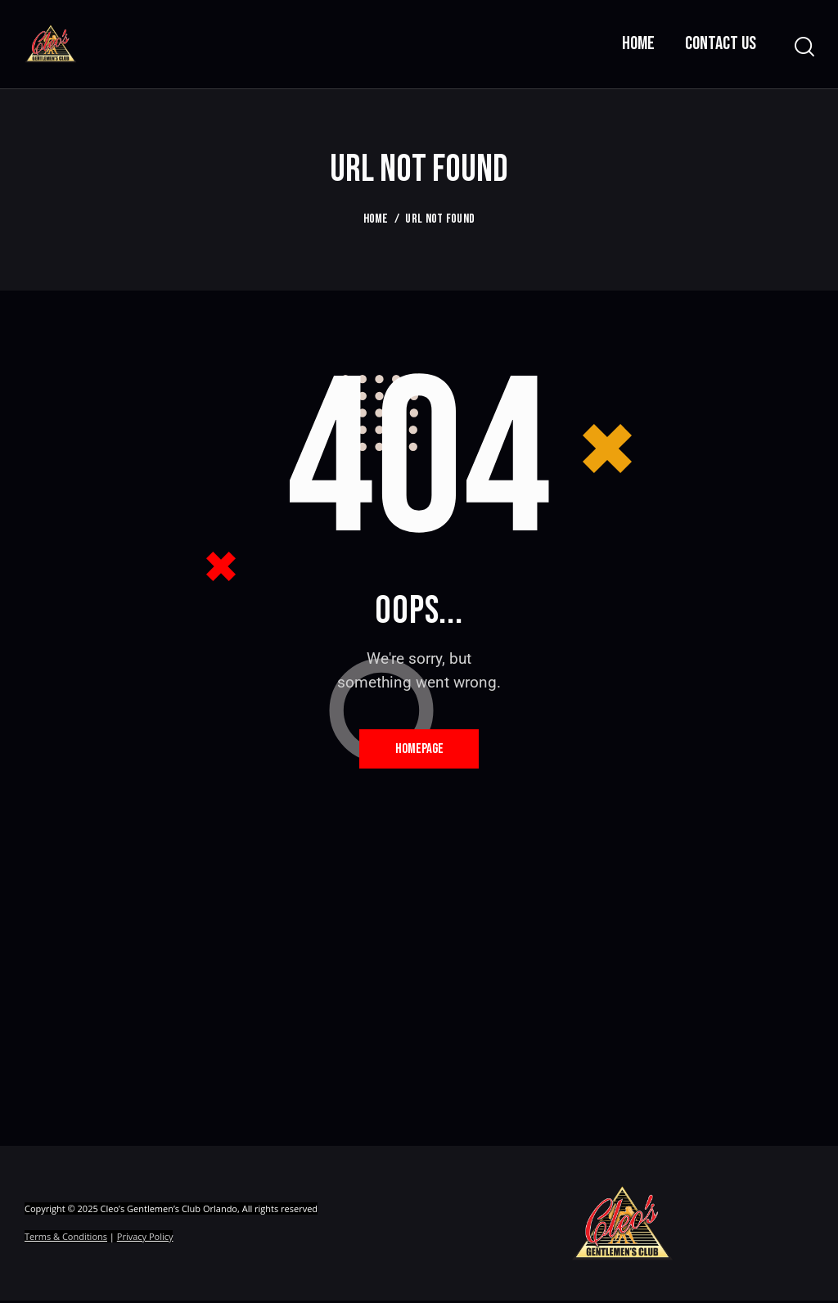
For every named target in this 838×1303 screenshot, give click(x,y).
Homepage (419, 750)
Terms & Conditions (66, 1239)
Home (376, 219)
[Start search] (803, 47)
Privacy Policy (145, 1239)
